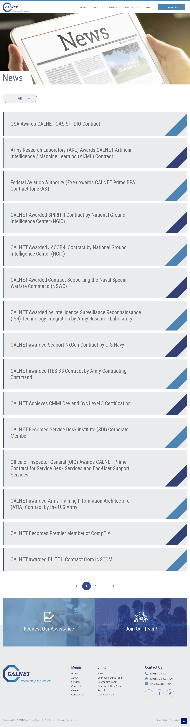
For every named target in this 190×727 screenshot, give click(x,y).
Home (83, 7)
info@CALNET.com (160, 683)
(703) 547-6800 (158, 673)
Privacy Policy (161, 720)
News (101, 673)
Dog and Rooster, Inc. (67, 720)
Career (148, 7)
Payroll (101, 690)
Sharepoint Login (107, 681)
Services (113, 7)
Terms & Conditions (178, 720)
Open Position (106, 694)
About (97, 7)
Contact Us (172, 7)
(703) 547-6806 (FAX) (161, 678)
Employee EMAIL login (110, 677)
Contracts (131, 7)
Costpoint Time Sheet (110, 686)
